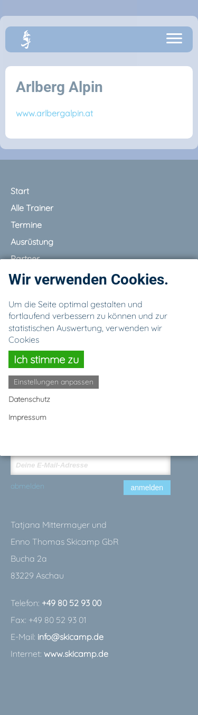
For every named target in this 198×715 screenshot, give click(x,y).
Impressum (27, 417)
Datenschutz (29, 399)
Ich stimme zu (46, 359)
